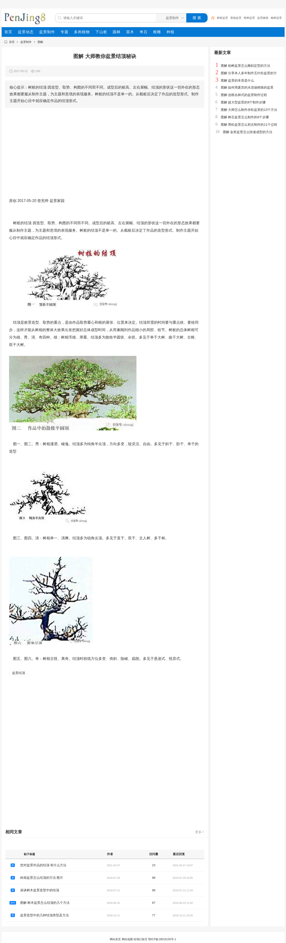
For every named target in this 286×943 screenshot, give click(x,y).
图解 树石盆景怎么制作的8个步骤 (245, 117)
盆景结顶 (18, 673)
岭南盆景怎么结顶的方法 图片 (41, 877)
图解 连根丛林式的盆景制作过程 (244, 95)
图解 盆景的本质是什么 (237, 80)
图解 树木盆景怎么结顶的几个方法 (45, 903)
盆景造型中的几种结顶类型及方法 (44, 915)
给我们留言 (141, 939)
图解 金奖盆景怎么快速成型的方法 (248, 132)
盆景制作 (26, 42)
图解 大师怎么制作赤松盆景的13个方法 (249, 110)
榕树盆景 (249, 17)
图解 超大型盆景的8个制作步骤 (243, 102)
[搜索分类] (170, 18)
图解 (40, 42)
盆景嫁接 (262, 17)
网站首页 (115, 939)
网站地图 (127, 939)
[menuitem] (8, 32)
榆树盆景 (276, 17)
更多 (199, 832)
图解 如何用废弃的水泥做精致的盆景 (247, 87)
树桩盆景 (222, 17)
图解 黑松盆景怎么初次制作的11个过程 (249, 124)
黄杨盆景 (235, 17)
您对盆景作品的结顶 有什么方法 (43, 865)
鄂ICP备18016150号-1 (162, 939)
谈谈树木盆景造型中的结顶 (39, 890)
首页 (12, 42)
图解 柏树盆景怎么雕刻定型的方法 (245, 65)
